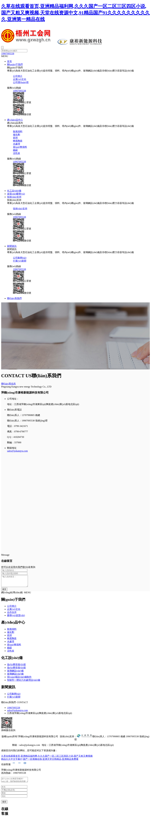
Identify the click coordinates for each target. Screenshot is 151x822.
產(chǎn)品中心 (15, 120)
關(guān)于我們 (15, 64)
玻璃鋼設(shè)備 (15, 673)
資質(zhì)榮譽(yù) (16, 194)
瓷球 (15, 137)
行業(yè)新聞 (19, 261)
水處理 (16, 144)
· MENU (27, 594)
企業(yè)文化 (19, 79)
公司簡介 (17, 76)
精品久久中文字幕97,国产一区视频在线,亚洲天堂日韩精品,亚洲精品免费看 (39, 761)
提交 (4, 805)
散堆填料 (17, 131)
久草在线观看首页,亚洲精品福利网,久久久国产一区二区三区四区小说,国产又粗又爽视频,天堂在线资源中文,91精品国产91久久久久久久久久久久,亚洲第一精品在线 (75, 13)
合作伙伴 (12, 614)
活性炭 (16, 153)
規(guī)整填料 (20, 147)
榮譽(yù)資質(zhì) (16, 617)
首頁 (9, 61)
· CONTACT (22, 704)
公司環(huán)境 (21, 82)
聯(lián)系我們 (14, 298)
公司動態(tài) (19, 257)
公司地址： (13, 398)
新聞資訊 (12, 246)
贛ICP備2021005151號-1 (126, 747)
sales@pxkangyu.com (17, 451)
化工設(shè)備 (14, 190)
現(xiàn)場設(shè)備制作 (19, 679)
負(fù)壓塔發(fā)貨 (16, 666)
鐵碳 (15, 150)
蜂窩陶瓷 (17, 141)
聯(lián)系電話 (14, 409)
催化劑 (16, 134)
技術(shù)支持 (14, 197)
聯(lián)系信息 (8, 383)
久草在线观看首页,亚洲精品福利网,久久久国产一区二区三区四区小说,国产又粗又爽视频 (47, 758)
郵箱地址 (12, 448)
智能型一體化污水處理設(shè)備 (23, 682)
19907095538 (7, 53)
